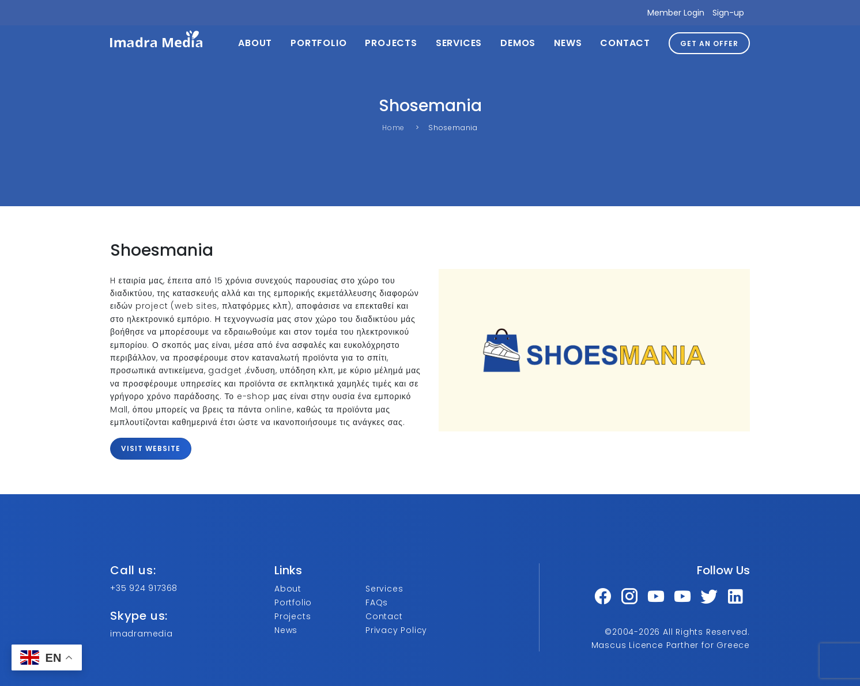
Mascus (609, 645)
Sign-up (728, 12)
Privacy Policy (396, 630)
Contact (625, 43)
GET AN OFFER (709, 43)
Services (459, 43)
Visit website (150, 448)
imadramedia (141, 633)
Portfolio (318, 43)
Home (393, 127)
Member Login (675, 12)
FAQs (376, 602)
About (255, 43)
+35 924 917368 (144, 588)
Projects (391, 43)
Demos (517, 43)
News (568, 43)
